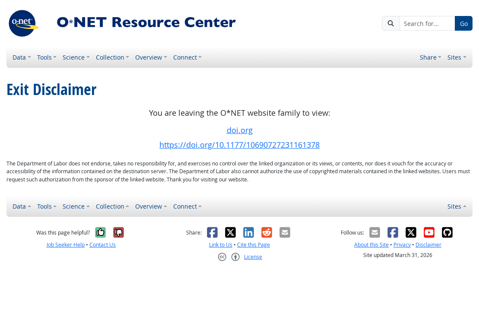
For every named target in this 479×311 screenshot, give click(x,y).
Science (74, 57)
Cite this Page (253, 244)
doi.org (240, 130)
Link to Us (220, 244)
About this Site (371, 244)
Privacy (402, 244)
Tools (44, 57)
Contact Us (102, 244)
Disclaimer (428, 244)
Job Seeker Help (66, 244)
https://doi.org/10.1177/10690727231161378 (239, 145)
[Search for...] (427, 23)
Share (428, 57)
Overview (148, 57)
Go (464, 23)
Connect (185, 57)
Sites (454, 57)
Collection (110, 57)
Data (19, 57)
